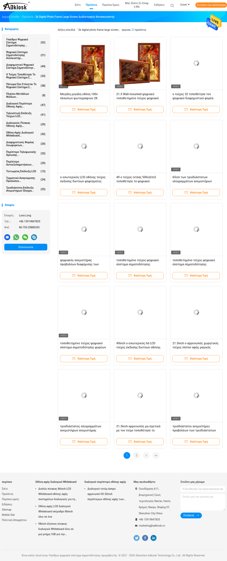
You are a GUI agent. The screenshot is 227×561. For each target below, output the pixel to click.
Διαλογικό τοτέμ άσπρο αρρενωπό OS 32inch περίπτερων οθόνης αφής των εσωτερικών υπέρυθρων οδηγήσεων (105, 494)
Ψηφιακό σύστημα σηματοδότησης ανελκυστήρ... (25, 55)
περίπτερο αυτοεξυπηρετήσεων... (25, 163)
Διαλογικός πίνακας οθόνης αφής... (25, 124)
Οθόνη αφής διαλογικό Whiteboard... (25, 134)
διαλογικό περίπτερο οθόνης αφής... (25, 105)
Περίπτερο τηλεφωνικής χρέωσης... (25, 153)
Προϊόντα (7, 493)
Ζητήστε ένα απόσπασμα (211, 5)
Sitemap (6, 509)
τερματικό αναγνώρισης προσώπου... (25, 179)
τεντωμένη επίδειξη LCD (25, 171)
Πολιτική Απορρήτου (14, 520)
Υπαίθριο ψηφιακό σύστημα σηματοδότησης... (25, 42)
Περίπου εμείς (10, 499)
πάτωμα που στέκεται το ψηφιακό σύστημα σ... (25, 86)
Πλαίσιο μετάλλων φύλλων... (25, 95)
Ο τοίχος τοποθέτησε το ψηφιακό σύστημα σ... (25, 76)
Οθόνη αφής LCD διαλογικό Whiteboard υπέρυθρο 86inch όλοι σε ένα (55, 511)
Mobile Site (8, 514)
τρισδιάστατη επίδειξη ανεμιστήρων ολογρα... (25, 189)
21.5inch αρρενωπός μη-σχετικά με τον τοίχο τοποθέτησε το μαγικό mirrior (138, 430)
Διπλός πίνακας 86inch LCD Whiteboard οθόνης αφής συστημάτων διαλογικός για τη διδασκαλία (56, 494)
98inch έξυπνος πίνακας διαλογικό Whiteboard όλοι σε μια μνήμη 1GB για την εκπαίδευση (56, 529)
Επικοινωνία (25, 247)
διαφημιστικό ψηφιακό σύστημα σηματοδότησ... (25, 66)
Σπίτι (5, 488)
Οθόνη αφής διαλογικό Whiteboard (55, 481)
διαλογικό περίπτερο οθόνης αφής (105, 481)
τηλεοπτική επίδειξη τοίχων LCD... (25, 115)
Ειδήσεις (7, 504)
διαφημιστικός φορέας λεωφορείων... (25, 144)
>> (156, 455)
